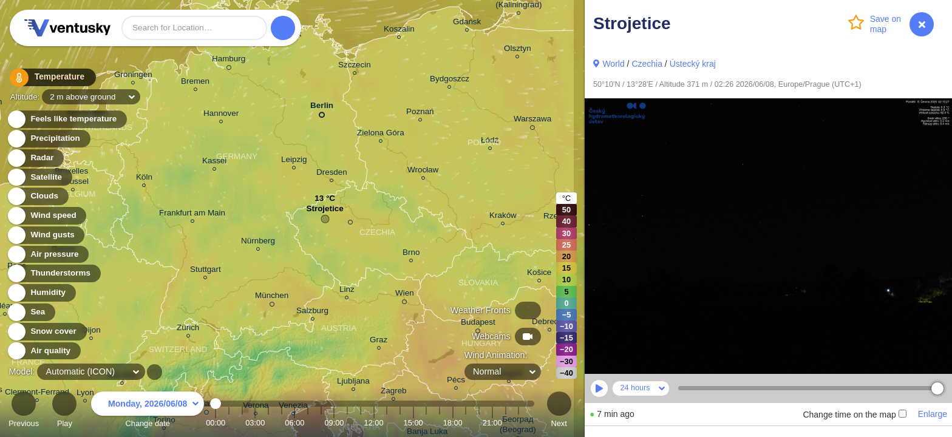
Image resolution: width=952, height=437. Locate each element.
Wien (404, 295)
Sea (30, 312)
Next (559, 411)
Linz (347, 291)
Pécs (456, 381)
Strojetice (324, 211)
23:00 (518, 422)
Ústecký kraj (693, 64)
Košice (539, 274)
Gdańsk (467, 23)
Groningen (133, 76)
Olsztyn (517, 50)
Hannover (221, 115)
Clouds (37, 196)
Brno (411, 254)
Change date (147, 411)
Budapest (478, 324)
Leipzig (294, 161)
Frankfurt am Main (192, 214)
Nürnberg (258, 242)
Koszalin (399, 30)
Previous (23, 411)
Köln (144, 178)
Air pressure (47, 254)
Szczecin (354, 66)
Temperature (48, 78)
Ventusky (65, 28)
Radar (35, 158)
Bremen (195, 82)
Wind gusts (45, 235)
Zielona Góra (380, 134)
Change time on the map (854, 414)
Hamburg (228, 60)
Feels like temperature (66, 119)
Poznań (420, 113)
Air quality (43, 351)
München (271, 297)
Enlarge (932, 414)
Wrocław (422, 171)
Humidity (41, 293)
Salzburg (312, 312)
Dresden (331, 174)
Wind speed (46, 216)
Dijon (91, 331)
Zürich (188, 329)
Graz (378, 341)
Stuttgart (205, 271)
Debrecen (549, 323)
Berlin (321, 108)
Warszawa (532, 120)
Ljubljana (353, 382)
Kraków (503, 217)
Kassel (214, 162)
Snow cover (46, 331)
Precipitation (48, 138)
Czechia (646, 64)
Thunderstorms (53, 273)
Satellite (39, 177)
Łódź (489, 141)
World (613, 64)
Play (64, 411)
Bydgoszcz (449, 80)
